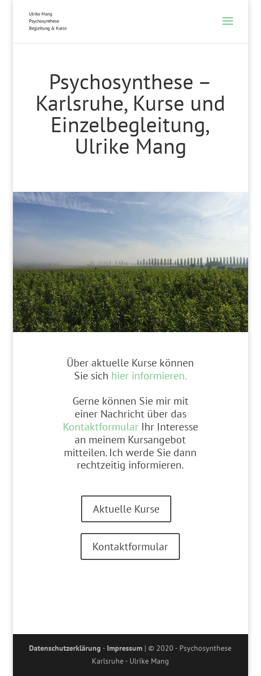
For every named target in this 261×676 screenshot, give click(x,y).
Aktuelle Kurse (126, 509)
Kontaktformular (101, 427)
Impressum (124, 648)
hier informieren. (149, 376)
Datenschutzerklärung (65, 648)
